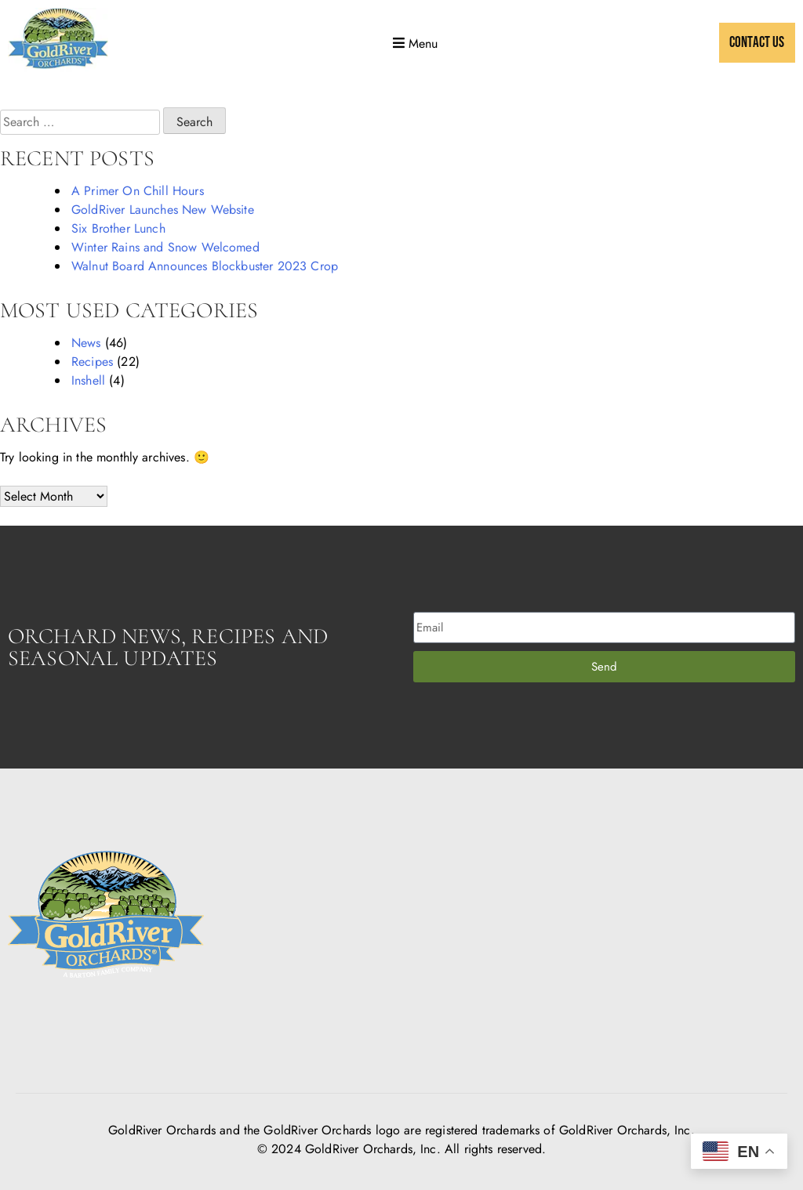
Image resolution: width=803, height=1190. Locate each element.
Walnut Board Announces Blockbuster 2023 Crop (204, 266)
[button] (413, 43)
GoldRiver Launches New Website (162, 210)
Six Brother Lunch (118, 228)
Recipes (92, 362)
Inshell (88, 380)
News (86, 343)
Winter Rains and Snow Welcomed (165, 247)
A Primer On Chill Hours (137, 191)
